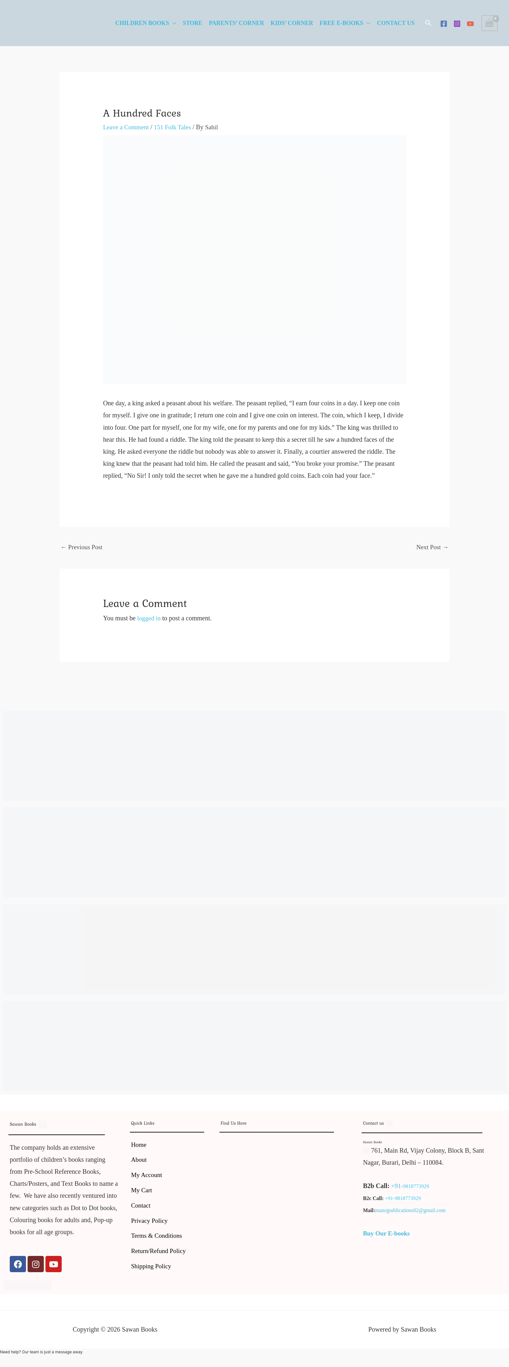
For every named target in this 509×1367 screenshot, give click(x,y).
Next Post (432, 547)
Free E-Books (342, 23)
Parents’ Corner (236, 23)
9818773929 (416, 1187)
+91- (397, 1186)
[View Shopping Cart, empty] (489, 23)
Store (193, 23)
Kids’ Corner (291, 23)
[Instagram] (457, 23)
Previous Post (82, 547)
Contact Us (396, 23)
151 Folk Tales (175, 127)
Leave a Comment (127, 127)
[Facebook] (443, 23)
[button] (428, 23)
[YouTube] (470, 23)
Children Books (142, 23)
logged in (149, 618)
